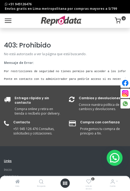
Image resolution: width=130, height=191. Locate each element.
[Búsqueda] (41, 182)
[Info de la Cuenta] (112, 182)
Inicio (8, 169)
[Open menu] (65, 183)
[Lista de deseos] (88, 182)
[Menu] (8, 20)
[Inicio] (17, 182)
